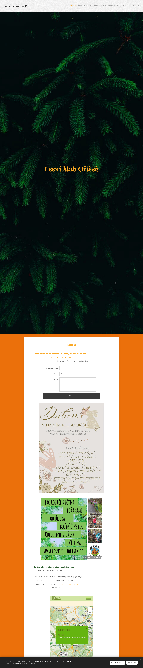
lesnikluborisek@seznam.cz (69, 584)
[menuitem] (126, 6)
